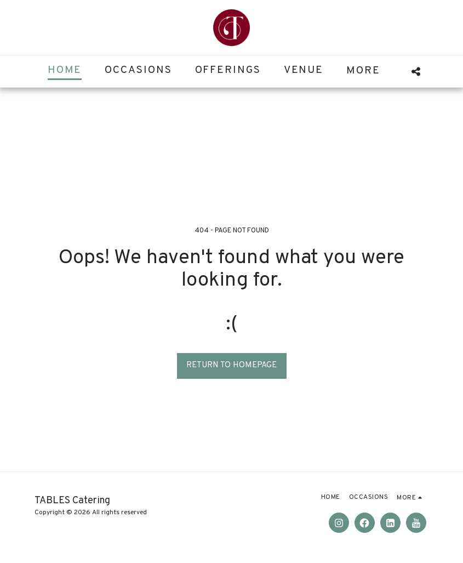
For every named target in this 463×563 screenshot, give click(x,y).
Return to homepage (231, 365)
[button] (416, 71)
